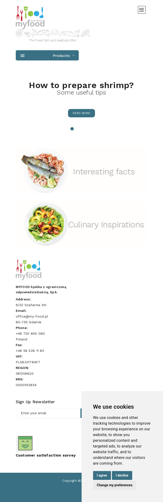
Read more (81, 113)
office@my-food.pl (32, 316)
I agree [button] (102, 475)
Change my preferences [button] (114, 485)
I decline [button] (122, 475)
